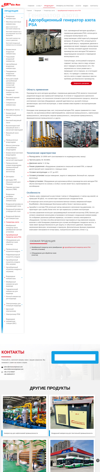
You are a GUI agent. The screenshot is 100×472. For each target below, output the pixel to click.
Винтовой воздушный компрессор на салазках (14, 44)
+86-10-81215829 (87, 443)
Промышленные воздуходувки (15, 141)
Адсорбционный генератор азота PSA (78, 247)
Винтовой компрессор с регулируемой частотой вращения (13, 33)
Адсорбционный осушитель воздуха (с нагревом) (14, 269)
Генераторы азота (49, 10)
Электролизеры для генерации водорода (15, 305)
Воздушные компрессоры (15, 17)
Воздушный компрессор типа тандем (12, 92)
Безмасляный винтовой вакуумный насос (13, 115)
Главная (31, 6)
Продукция (37, 10)
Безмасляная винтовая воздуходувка (14, 154)
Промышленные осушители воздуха (15, 250)
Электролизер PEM (13, 314)
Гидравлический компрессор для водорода (12, 291)
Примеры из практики (64, 6)
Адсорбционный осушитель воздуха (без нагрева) (13, 262)
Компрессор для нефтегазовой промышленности (10, 416)
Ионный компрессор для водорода (13, 297)
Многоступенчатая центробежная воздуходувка (12, 148)
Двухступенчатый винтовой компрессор (13, 28)
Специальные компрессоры (11, 104)
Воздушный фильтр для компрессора (13, 217)
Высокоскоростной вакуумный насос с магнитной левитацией (14, 128)
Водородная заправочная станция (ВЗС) (11, 321)
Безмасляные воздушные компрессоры (11, 52)
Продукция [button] (48, 6)
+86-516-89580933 (87, 462)
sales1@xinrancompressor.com (14, 367)
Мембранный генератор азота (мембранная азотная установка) (44, 249)
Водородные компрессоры (15, 277)
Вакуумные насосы (15, 110)
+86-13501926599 (59, 461)
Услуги (78, 6)
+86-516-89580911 (87, 459)
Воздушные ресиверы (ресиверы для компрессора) (15, 198)
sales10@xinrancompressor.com (14, 369)
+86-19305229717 (9, 374)
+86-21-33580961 (87, 453)
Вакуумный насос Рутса (12, 134)
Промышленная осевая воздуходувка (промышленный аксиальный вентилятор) (13, 167)
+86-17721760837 (9, 372)
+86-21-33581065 (87, 450)
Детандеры (15, 176)
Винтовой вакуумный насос (13, 121)
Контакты (94, 6)
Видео (85, 6)
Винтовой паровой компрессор (12, 98)
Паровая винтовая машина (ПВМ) (12, 188)
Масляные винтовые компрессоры (13, 23)
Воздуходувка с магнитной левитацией (14, 159)
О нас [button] (38, 6)
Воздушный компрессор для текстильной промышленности (37, 416)
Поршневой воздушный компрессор (10, 59)
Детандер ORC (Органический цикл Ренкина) (13, 182)
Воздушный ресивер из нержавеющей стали (14, 205)
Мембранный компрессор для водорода (12, 284)
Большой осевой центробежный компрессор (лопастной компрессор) (12, 83)
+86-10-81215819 (87, 441)
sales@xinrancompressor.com (63, 459)
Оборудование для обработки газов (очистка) (45, 255)
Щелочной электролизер (11, 310)
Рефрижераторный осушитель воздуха (13, 256)
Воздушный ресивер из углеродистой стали (14, 210)
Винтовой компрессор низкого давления (13, 39)
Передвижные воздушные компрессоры (11, 73)
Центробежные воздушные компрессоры (11, 66)
